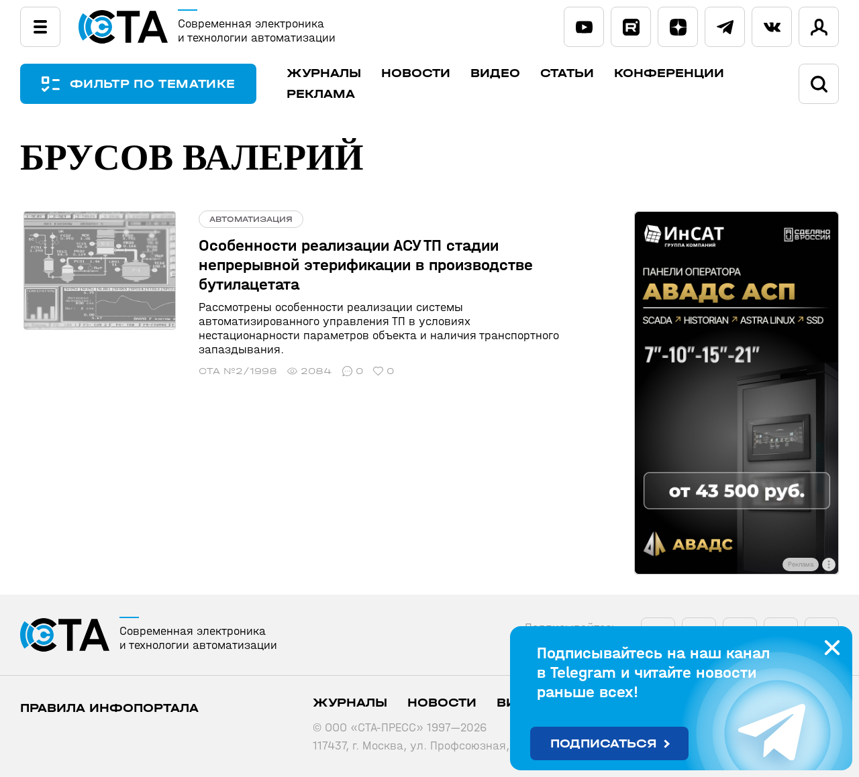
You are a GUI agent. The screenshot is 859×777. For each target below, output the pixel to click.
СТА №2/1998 (232, 357)
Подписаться (603, 744)
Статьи (571, 73)
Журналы (328, 73)
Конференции (673, 73)
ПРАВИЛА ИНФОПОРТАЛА (109, 708)
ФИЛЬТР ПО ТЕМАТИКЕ (154, 84)
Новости (419, 73)
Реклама (325, 94)
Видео (499, 73)
